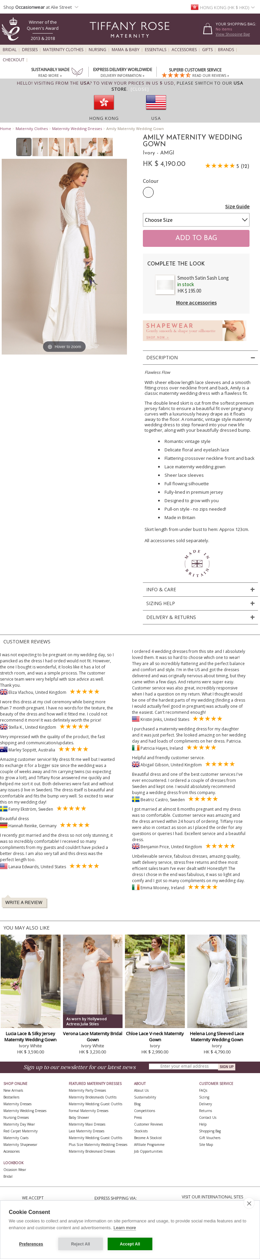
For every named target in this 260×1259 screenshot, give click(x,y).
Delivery (205, 1104)
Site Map (206, 1144)
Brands (226, 50)
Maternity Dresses (17, 1104)
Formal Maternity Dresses (88, 1110)
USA (156, 118)
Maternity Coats (15, 1137)
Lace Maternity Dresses (86, 1131)
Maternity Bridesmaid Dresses (92, 1151)
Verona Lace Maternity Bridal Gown (92, 1036)
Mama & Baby (125, 50)
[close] (249, 1203)
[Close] (140, 89)
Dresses (30, 50)
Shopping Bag (210, 1131)
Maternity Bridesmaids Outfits (92, 1097)
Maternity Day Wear (19, 1124)
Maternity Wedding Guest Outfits (95, 1104)
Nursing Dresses (16, 1117)
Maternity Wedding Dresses (77, 128)
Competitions (144, 1110)
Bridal (10, 50)
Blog (137, 1104)
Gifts (207, 50)
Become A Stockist (148, 1137)
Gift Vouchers (209, 1137)
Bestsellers (11, 1097)
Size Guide (237, 206)
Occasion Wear (14, 1169)
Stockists (141, 1131)
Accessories (184, 50)
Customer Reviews (148, 1124)
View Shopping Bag (233, 34)
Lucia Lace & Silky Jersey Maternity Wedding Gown (30, 1036)
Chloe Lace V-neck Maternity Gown (155, 1036)
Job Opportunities (148, 1151)
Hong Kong (104, 118)
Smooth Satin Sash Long (203, 278)
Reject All (80, 1244)
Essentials (155, 50)
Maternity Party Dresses (87, 1090)
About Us (141, 1090)
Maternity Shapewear (20, 1144)
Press (138, 1117)
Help (203, 1124)
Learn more (124, 1227)
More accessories (196, 302)
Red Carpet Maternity (20, 1131)
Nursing (97, 50)
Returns (205, 1110)
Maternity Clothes (63, 50)
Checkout (13, 60)
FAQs (203, 1090)
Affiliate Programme (149, 1144)
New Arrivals (13, 1090)
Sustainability (145, 1097)
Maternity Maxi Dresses (87, 1124)
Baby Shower (79, 1117)
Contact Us (207, 1117)
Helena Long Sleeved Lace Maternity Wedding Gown (217, 1036)
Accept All (130, 1244)
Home (5, 128)
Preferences (31, 1244)
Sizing (204, 1097)
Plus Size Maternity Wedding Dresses (98, 1144)
